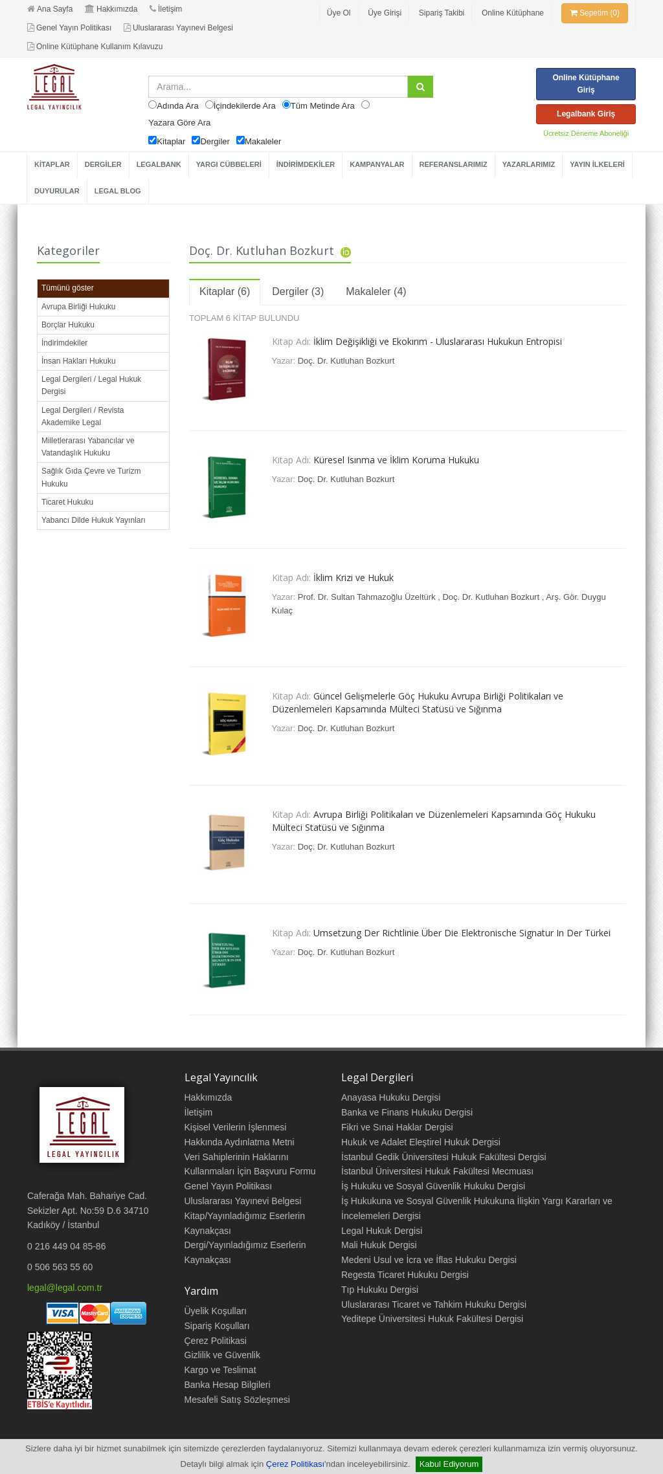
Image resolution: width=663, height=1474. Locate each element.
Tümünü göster (67, 287)
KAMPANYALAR (377, 164)
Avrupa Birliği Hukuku (78, 306)
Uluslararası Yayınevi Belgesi (178, 27)
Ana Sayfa (50, 9)
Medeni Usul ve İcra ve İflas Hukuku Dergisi (429, 1260)
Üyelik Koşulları (216, 1311)
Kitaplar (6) (224, 291)
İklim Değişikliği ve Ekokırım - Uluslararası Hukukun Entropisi (437, 341)
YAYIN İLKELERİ (597, 164)
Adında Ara (177, 106)
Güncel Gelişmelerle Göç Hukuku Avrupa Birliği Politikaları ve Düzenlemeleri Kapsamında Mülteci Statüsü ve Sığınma (417, 702)
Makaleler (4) (376, 291)
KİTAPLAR (52, 164)
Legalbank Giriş (586, 113)
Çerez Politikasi (216, 1341)
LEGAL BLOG (118, 191)
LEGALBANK (159, 164)
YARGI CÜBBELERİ (229, 164)
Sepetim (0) (595, 12)
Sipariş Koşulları (217, 1326)
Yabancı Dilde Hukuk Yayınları (93, 520)
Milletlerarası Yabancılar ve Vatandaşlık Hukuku (88, 446)
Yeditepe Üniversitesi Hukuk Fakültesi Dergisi (432, 1319)
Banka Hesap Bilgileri (228, 1385)
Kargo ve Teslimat (220, 1370)
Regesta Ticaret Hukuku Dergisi (405, 1275)
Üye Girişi (384, 12)
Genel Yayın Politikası (69, 27)
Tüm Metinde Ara (323, 106)
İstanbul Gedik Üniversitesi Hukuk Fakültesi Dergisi (443, 1157)
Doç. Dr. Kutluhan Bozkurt (346, 361)
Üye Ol (339, 12)
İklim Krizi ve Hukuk (353, 577)
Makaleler (263, 141)
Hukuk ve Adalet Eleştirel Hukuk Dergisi (420, 1142)
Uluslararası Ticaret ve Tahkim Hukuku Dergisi (433, 1304)
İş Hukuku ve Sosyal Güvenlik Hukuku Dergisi (433, 1186)
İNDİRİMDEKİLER (305, 164)
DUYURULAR (57, 191)
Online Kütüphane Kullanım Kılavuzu (95, 46)
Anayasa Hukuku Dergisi (390, 1097)
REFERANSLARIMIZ (454, 164)
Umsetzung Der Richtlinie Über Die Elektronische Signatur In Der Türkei (462, 933)
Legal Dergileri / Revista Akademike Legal (82, 416)
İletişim (166, 9)
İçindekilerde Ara (245, 106)
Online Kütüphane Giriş (585, 83)
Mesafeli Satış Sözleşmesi (237, 1399)
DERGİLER (103, 164)
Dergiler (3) (298, 291)
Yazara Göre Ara (179, 122)
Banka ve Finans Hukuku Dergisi (407, 1112)
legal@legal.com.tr (64, 1287)
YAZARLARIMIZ (528, 164)
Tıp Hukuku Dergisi (379, 1289)
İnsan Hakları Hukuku (78, 361)
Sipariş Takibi (441, 12)
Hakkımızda (111, 9)
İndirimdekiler (64, 342)
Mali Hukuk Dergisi (379, 1245)
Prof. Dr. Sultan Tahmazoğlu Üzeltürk (367, 597)
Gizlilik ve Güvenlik (222, 1355)
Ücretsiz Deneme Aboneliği (586, 133)
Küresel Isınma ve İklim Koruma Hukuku (396, 460)
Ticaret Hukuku (67, 502)
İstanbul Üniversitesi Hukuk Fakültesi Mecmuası (437, 1171)
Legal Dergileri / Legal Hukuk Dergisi (91, 385)
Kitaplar (171, 141)
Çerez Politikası (295, 1464)
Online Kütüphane (513, 12)
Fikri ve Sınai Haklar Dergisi (397, 1127)
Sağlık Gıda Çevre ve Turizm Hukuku (90, 477)
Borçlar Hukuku (68, 324)
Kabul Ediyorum (449, 1464)
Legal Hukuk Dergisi (381, 1231)
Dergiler (215, 141)
